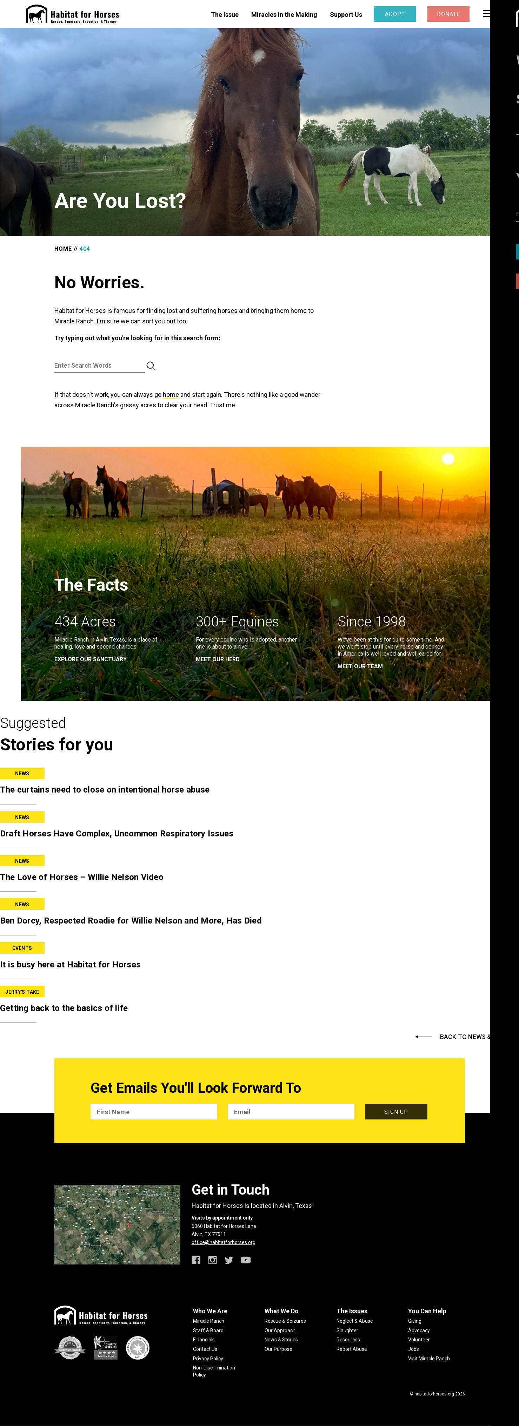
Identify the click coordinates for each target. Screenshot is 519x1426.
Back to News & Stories (479, 1037)
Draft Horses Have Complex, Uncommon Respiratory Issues (116, 834)
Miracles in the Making (284, 14)
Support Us (346, 14)
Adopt (395, 14)
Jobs (413, 1349)
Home (63, 248)
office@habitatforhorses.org (223, 1242)
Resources (348, 1339)
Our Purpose (278, 1349)
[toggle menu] (488, 13)
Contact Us (205, 1349)
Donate (448, 14)
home (171, 394)
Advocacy (419, 1330)
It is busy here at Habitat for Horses (70, 965)
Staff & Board (208, 1330)
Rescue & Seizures (285, 1321)
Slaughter (347, 1330)
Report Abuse (352, 1349)
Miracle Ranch (208, 1321)
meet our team (360, 666)
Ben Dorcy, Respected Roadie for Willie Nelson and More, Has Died (131, 921)
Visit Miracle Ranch (429, 1358)
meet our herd (218, 659)
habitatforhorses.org (434, 1394)
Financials (204, 1339)
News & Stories (281, 1339)
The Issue (225, 14)
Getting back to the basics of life (64, 1008)
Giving (414, 1321)
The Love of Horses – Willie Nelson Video (82, 877)
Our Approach (280, 1330)
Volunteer (419, 1339)
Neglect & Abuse (355, 1321)
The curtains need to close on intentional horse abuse (104, 790)
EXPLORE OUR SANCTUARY (90, 659)
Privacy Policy (208, 1358)
